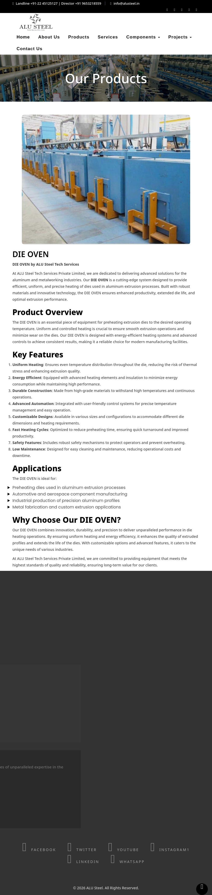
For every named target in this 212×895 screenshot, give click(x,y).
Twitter (82, 849)
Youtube (123, 849)
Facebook (39, 849)
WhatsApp (128, 861)
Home (23, 37)
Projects (180, 37)
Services (108, 37)
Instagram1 (170, 849)
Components (143, 37)
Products (78, 37)
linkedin (83, 861)
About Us (49, 37)
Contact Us (30, 48)
